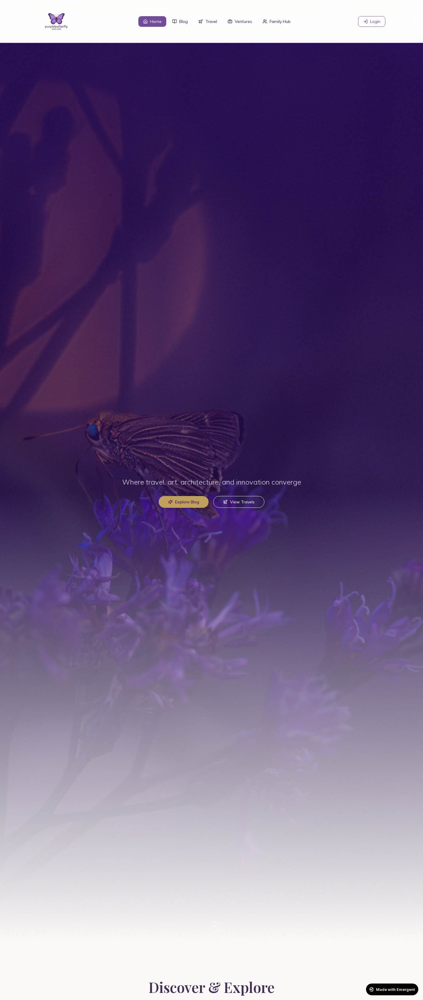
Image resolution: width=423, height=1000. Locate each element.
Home (152, 21)
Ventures (240, 21)
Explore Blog (183, 502)
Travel (207, 21)
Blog (180, 21)
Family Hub (277, 21)
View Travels (239, 502)
